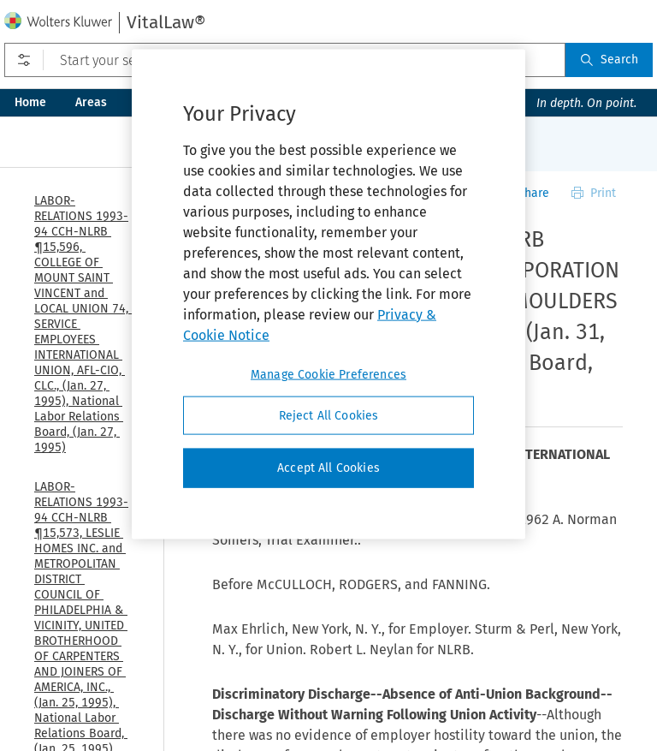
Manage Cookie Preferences (328, 374)
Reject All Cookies (329, 415)
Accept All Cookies (328, 468)
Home (30, 102)
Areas (91, 102)
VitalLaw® (166, 22)
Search (609, 59)
